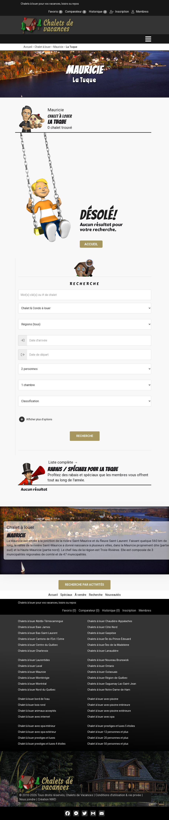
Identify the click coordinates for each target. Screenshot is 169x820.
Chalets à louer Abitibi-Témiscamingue (40, 621)
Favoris (55, 11)
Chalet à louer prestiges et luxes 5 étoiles (111, 725)
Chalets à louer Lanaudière (102, 650)
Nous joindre (27, 799)
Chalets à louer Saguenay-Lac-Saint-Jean (111, 683)
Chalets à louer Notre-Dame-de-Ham (108, 689)
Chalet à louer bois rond (31, 704)
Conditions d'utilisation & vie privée (118, 795)
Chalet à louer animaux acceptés (37, 710)
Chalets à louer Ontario (100, 665)
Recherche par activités (84, 584)
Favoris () (69, 610)
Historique (98, 11)
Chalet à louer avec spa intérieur (36, 725)
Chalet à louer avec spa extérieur (37, 731)
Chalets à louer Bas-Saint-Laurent (37, 633)
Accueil (28, 46)
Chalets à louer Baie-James (34, 627)
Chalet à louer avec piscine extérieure (109, 710)
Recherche (84, 436)
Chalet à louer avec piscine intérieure (108, 704)
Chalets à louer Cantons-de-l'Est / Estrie (41, 638)
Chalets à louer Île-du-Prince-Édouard (109, 638)
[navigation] (148, 39)
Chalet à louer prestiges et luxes (36, 737)
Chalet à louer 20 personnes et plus (107, 737)
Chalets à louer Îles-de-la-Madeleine (108, 644)
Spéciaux (66, 595)
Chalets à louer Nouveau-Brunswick (108, 660)
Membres (139, 11)
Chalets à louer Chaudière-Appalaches (109, 621)
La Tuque (71, 46)
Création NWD (47, 799)
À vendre (80, 595)
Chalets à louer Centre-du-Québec (38, 644)
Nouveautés (113, 595)
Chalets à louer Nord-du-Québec (36, 689)
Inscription (119, 11)
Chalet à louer (43, 46)
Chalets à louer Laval (30, 665)
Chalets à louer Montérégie (33, 677)
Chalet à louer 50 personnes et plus (107, 743)
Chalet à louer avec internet (34, 716)
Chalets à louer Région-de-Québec (107, 677)
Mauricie (58, 46)
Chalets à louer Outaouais (102, 671)
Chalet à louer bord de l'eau (34, 698)
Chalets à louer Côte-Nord (102, 627)
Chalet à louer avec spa (100, 716)
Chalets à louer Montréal (32, 683)
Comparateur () (89, 610)
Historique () (111, 610)
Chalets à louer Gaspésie (101, 633)
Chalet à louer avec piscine (102, 698)
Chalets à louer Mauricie (32, 671)
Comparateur (75, 11)
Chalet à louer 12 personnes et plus (107, 731)
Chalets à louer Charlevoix (33, 650)
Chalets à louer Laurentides (34, 660)
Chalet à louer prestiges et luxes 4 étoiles (42, 743)
